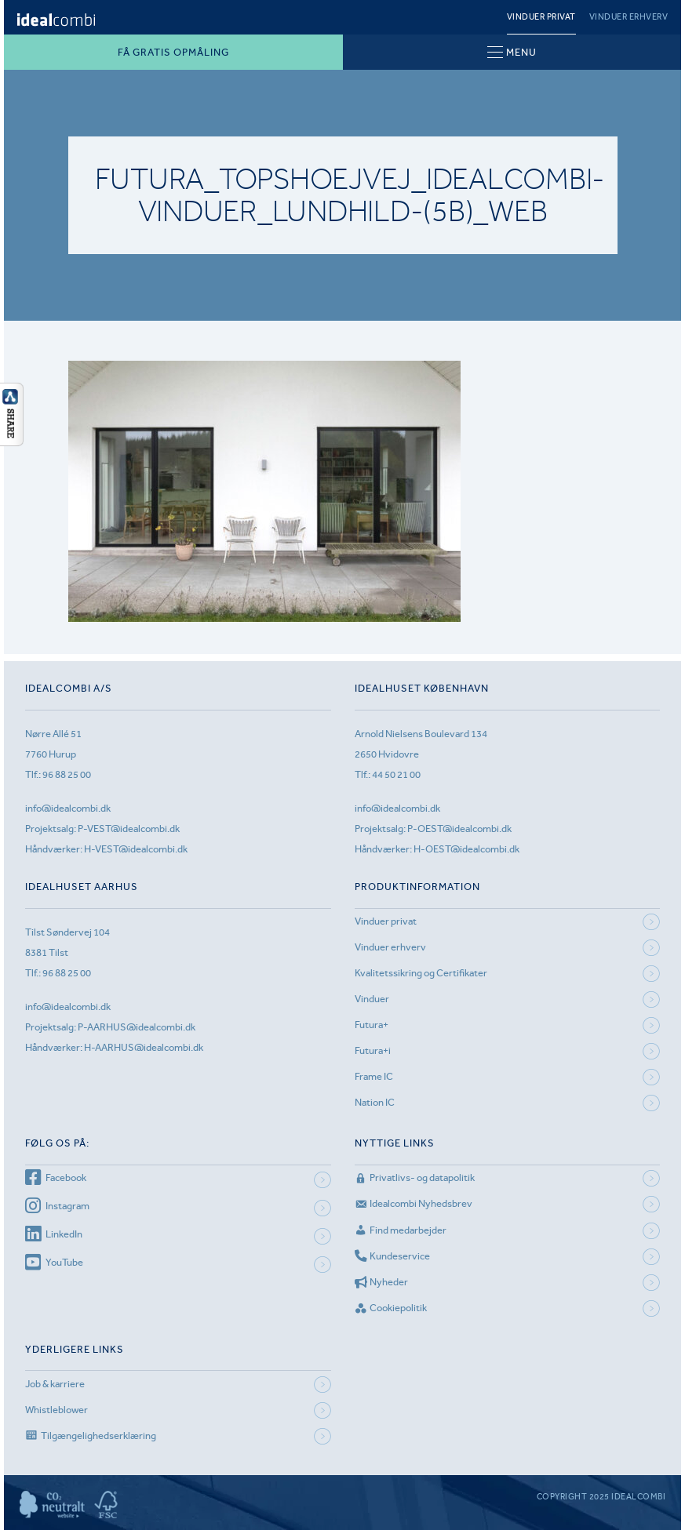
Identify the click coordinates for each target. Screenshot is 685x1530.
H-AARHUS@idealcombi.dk (143, 1047)
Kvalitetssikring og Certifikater (421, 973)
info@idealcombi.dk (68, 808)
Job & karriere (55, 1384)
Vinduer (372, 999)
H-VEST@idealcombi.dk (136, 849)
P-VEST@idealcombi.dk (129, 828)
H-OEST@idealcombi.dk (466, 849)
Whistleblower (56, 1410)
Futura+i (373, 1050)
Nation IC (375, 1102)
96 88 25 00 (66, 774)
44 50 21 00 (396, 774)
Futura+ (371, 1024)
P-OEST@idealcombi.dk (459, 828)
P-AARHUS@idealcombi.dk (136, 1027)
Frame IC (374, 1076)
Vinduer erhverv (629, 17)
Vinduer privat (541, 17)
